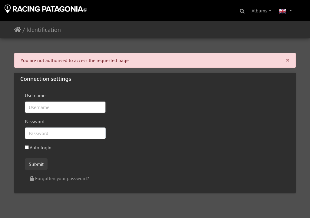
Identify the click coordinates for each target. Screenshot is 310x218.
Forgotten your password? (59, 178)
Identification (43, 30)
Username (35, 95)
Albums (259, 11)
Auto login (38, 147)
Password (35, 121)
